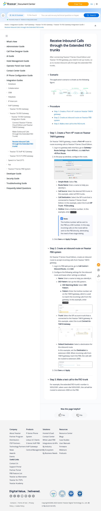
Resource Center (65, 433)
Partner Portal (15, 470)
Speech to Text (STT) (16, 160)
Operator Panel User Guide (18, 66)
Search (91, 15)
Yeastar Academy (16, 483)
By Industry (47, 446)
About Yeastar (15, 433)
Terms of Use (22, 503)
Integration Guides (16, 25)
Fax (9, 164)
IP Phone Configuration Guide (20, 75)
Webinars (63, 450)
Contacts (13, 503)
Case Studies (64, 440)
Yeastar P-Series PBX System (19, 169)
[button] (5, 42)
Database (12, 84)
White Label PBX (49, 440)
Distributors (14, 440)
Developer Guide (14, 173)
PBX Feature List (16, 473)
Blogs (61, 436)
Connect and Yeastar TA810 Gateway (22, 124)
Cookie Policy (19, 506)
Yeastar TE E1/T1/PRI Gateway (21, 156)
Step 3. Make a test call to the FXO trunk (69, 124)
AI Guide (10, 56)
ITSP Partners (15, 443)
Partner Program (16, 436)
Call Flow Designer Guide (17, 51)
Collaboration (13, 88)
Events (12, 456)
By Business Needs (50, 453)
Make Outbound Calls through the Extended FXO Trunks (22, 134)
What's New (12, 41)
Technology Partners (18, 446)
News (12, 450)
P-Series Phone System (32, 435)
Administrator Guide (15, 46)
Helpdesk (11, 97)
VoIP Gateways (32, 446)
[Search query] (61, 15)
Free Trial (78, 4)
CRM (10, 92)
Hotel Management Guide (18, 61)
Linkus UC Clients (33, 440)
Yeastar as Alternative (18, 477)
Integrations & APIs (50, 443)
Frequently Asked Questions (19, 188)
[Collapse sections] (95, 25)
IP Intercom (12, 101)
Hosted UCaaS (48, 433)
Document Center (26, 4)
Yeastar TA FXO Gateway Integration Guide (69, 25)
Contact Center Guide (16, 70)
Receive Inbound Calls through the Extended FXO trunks (24, 27)
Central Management (34, 450)
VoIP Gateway (29, 25)
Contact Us (14, 463)
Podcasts (63, 453)
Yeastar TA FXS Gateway (19, 109)
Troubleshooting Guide (17, 183)
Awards (12, 453)
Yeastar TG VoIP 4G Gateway (21, 151)
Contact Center (49, 436)
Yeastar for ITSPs (16, 480)
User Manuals (64, 443)
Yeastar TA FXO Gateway (44, 25)
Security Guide (13, 178)
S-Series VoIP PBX (33, 443)
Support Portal (15, 467)
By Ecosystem (48, 450)
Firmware (63, 446)
